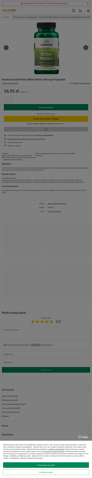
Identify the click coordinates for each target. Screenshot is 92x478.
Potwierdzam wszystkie (46, 465)
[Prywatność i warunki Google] (54, 451)
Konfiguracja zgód (46, 472)
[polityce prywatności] (56, 449)
